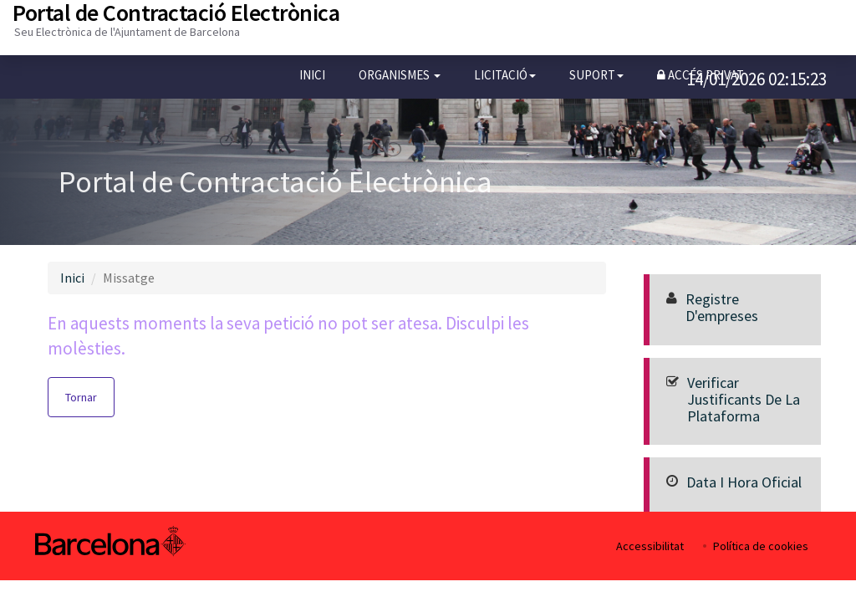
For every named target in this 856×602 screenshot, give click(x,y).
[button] (399, 75)
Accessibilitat (650, 546)
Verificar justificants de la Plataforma (743, 399)
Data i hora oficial (744, 482)
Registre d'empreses (721, 307)
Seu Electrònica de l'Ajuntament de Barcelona (127, 32)
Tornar (81, 397)
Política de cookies (760, 546)
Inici (312, 75)
